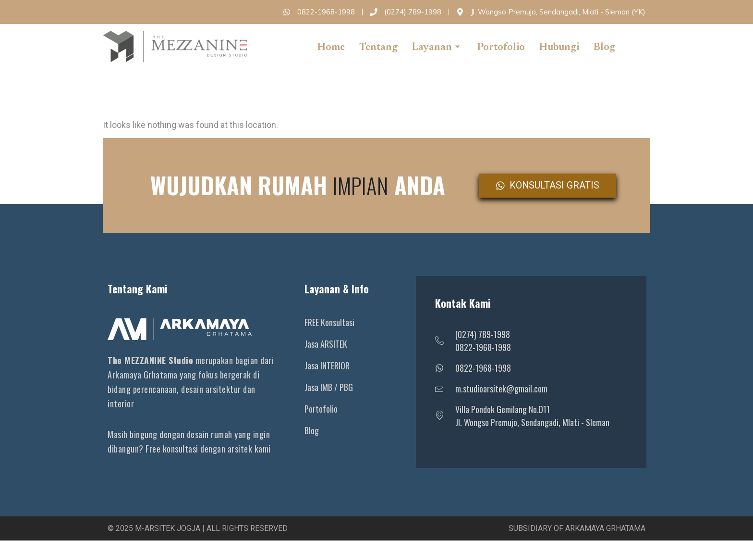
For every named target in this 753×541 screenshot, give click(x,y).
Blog (604, 48)
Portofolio (501, 48)
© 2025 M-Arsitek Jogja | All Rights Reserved (198, 528)
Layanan (436, 48)
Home (331, 48)
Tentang (378, 48)
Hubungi (559, 48)
